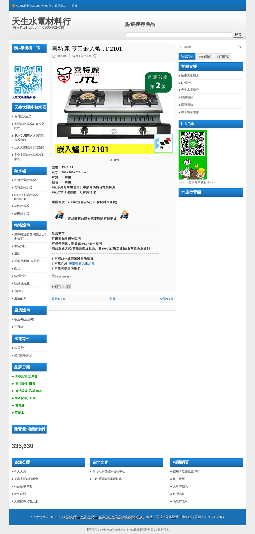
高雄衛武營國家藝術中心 (108, 471)
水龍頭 (18, 291)
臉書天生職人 (190, 75)
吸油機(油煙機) (24, 319)
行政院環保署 (23, 486)
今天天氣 (20, 471)
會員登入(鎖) (22, 116)
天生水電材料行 (41, 21)
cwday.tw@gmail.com (113, 529)
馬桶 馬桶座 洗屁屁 (27, 261)
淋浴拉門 (20, 246)
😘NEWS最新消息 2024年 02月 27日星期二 (39, 5)
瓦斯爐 (18, 327)
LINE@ (186, 83)
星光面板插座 (23, 355)
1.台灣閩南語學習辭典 (107, 479)
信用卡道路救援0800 (186, 471)
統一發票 (179, 479)
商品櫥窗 (205, 56)
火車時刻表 (180, 486)
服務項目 (187, 97)
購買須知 (187, 104)
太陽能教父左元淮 (26, 501)
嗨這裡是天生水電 (82, 263)
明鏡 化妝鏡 (22, 283)
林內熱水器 (21, 206)
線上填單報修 (190, 112)
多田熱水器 (21, 213)
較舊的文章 (166, 298)
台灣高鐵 (179, 494)
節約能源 (20, 494)
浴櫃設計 (20, 276)
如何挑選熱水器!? (26, 180)
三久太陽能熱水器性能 (29, 147)
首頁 (74, 5)
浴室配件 (20, 298)
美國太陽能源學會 (26, 479)
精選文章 (187, 56)
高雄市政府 (180, 501)
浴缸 (17, 253)
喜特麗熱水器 (23, 187)
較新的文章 (58, 298)
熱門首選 (223, 56)
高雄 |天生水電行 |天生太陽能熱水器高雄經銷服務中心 (105, 517)
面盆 (17, 268)
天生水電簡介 (190, 89)
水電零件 (20, 348)
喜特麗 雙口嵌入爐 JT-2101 (87, 49)
